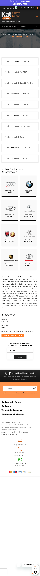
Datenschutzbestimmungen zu (26, 393)
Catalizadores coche (14, 34)
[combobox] (26, 27)
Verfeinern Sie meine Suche (13, 335)
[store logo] (6, 15)
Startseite (4, 34)
